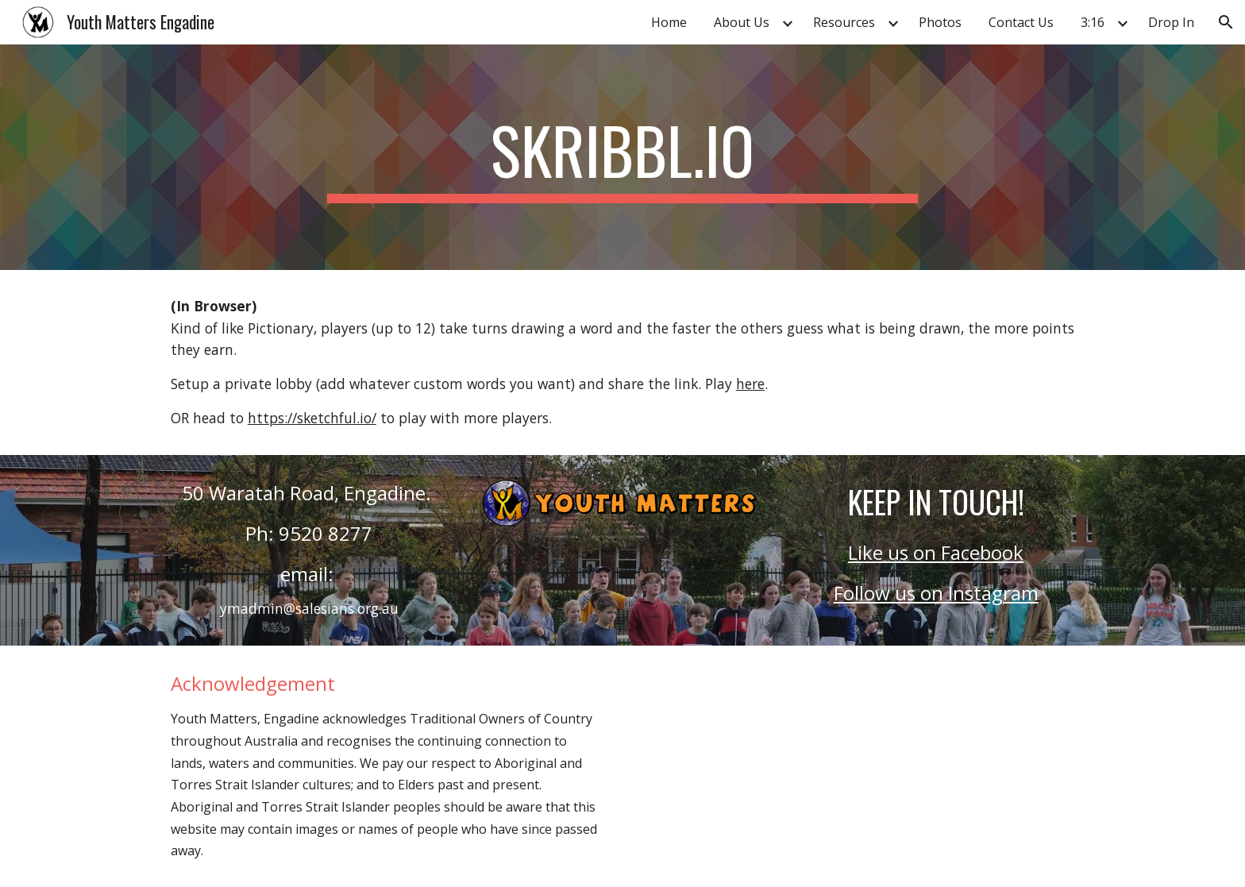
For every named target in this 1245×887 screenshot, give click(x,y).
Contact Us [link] (1021, 22)
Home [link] (669, 22)
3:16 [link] (1092, 22)
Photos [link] (940, 22)
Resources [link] (844, 22)
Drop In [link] (1171, 22)
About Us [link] (741, 22)
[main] (622, 157)
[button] (1226, 22)
